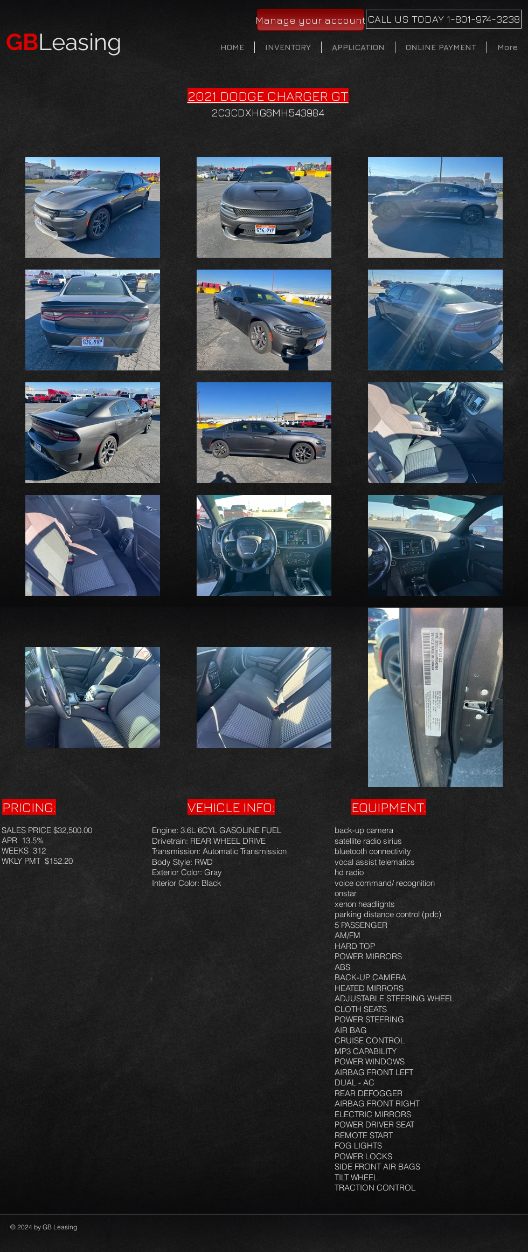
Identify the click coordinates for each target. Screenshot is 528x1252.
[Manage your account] (310, 20)
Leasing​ (64, 42)
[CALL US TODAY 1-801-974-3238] (444, 19)
